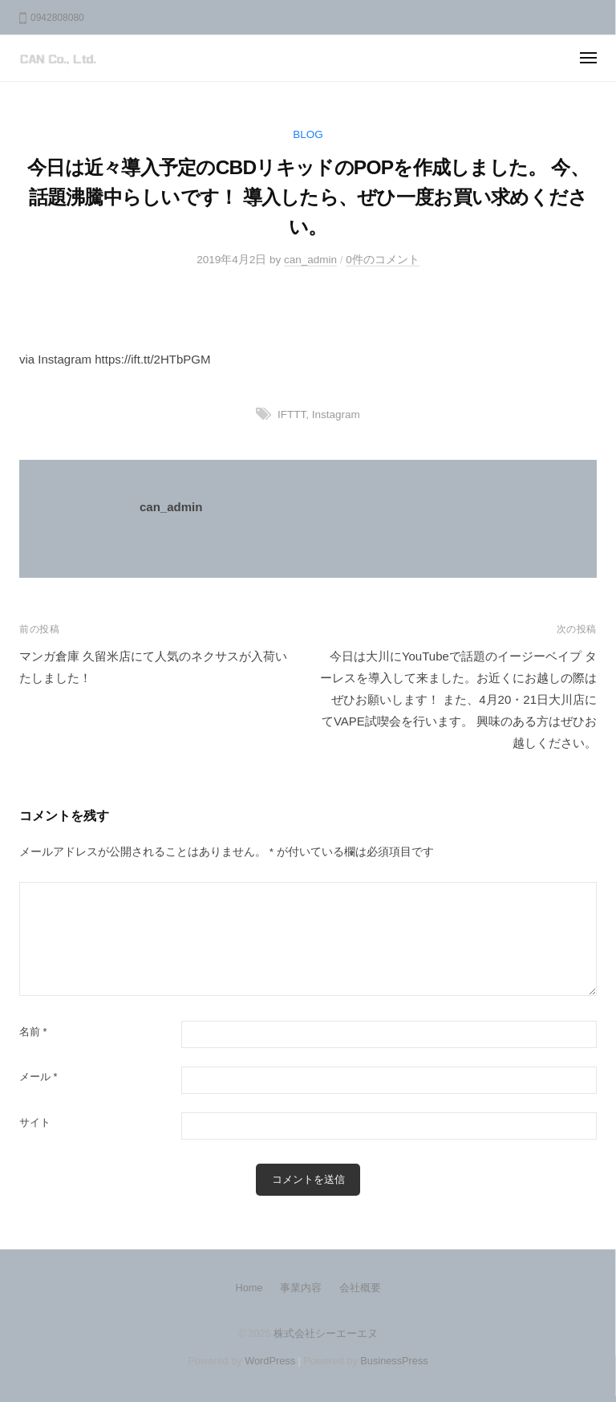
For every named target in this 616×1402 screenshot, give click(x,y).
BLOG (308, 134)
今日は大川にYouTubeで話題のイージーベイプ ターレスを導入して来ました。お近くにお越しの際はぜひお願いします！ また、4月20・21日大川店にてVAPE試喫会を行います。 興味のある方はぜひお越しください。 (458, 699)
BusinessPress (394, 1361)
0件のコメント (382, 260)
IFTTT (292, 414)
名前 (33, 1032)
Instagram (336, 414)
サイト (35, 1122)
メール (38, 1077)
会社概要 (360, 1288)
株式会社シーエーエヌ (326, 1333)
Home (248, 1288)
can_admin (310, 260)
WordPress (270, 1361)
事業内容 (301, 1288)
